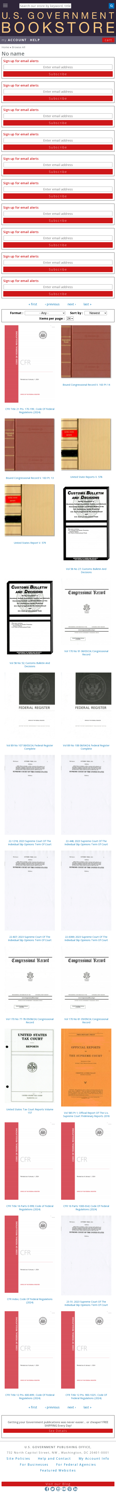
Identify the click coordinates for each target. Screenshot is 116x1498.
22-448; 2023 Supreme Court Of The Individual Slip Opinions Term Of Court (86, 842)
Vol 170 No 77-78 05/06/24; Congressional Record (30, 1020)
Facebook (47, 1489)
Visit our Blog (58, 1484)
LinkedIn (75, 1489)
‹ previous (52, 304)
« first (33, 304)
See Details (58, 1431)
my (14, 40)
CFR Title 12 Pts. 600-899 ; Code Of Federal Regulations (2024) (29, 1396)
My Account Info (94, 1458)
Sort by (76, 313)
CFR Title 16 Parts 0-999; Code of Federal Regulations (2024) (29, 1207)
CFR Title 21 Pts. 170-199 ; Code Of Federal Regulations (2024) (29, 410)
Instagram (58, 1489)
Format (16, 313)
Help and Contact (54, 1458)
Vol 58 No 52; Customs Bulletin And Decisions (30, 664)
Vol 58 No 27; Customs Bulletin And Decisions (86, 570)
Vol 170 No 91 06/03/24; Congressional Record (86, 652)
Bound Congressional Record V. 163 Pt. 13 (30, 478)
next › (71, 304)
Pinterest (69, 1489)
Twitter (52, 1489)
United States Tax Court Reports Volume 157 (29, 1111)
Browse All (18, 47)
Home (5, 47)
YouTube (64, 1489)
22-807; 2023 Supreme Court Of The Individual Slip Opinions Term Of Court (29, 938)
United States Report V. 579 (30, 542)
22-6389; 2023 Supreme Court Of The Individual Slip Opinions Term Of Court (86, 938)
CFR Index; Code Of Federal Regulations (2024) (29, 1300)
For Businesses (34, 1464)
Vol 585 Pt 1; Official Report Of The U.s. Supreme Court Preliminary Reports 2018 (86, 1114)
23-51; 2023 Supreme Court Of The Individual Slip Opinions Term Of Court (86, 1303)
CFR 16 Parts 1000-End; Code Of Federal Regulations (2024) (86, 1207)
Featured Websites (58, 1470)
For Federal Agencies (76, 1464)
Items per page (51, 318)
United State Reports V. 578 (86, 477)
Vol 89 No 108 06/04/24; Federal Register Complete (86, 747)
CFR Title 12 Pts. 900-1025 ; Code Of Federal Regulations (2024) (86, 1396)
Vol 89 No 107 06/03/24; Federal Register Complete (30, 747)
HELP (35, 40)
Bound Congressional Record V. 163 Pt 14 (86, 384)
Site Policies (18, 1458)
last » (87, 304)
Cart (108, 40)
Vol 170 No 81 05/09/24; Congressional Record (86, 1020)
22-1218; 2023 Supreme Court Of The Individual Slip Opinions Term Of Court (29, 842)
